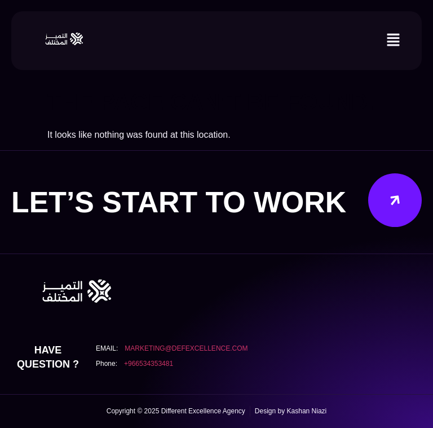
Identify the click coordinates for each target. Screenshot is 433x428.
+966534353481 (148, 364)
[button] (393, 40)
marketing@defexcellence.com (186, 348)
